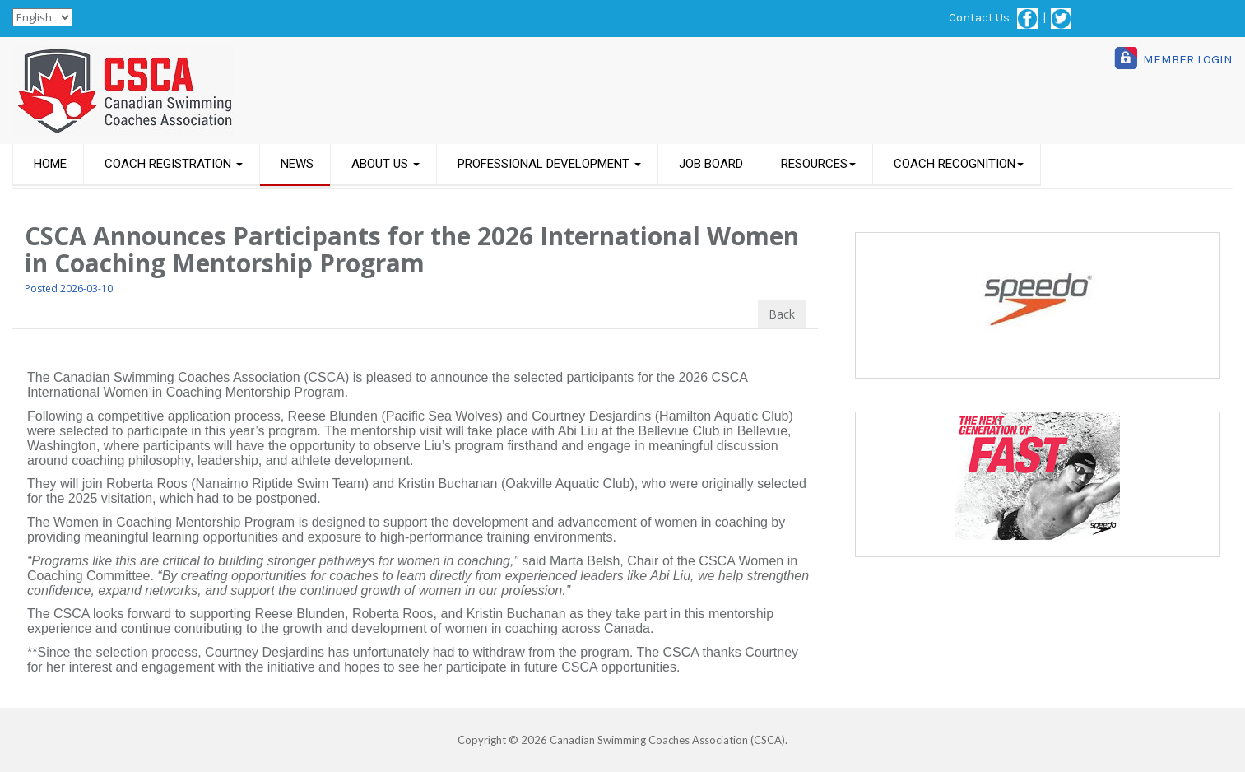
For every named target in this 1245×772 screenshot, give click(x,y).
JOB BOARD (711, 163)
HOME (50, 163)
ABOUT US (385, 163)
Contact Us (979, 18)
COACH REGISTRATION (174, 163)
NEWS (297, 163)
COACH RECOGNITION (959, 163)
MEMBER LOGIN (1188, 59)
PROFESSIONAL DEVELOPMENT (549, 163)
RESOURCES (818, 163)
